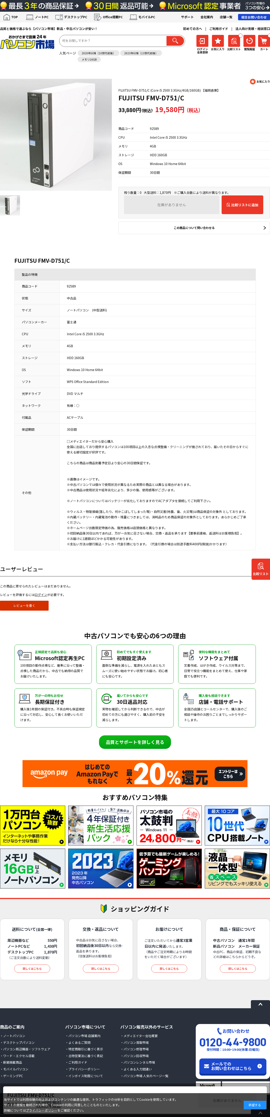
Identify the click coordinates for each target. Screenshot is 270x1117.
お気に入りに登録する (260, 81)
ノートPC (41, 17)
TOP (14, 17)
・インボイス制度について (84, 1076)
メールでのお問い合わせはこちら (231, 1066)
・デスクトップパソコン (17, 1042)
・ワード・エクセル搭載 (17, 1056)
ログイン (41, 594)
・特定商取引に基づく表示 (84, 1049)
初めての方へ (192, 28)
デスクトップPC (75, 17)
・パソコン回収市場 (134, 1056)
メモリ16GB (89, 59)
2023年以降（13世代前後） (141, 53)
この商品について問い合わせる (194, 228)
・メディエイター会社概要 (139, 1035)
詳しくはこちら (32, 968)
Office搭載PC (113, 17)
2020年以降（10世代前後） (98, 53)
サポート (187, 17)
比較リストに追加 (244, 204)
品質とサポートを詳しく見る (135, 742)
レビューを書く (24, 605)
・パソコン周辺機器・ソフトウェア (25, 1049)
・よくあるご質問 (77, 1042)
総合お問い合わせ (254, 17)
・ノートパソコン (12, 1035)
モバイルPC (146, 17)
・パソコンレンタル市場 (137, 1062)
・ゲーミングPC (11, 1076)
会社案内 (206, 17)
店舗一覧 (226, 17)
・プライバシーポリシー (82, 1069)
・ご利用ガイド (76, 1062)
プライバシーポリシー (41, 1110)
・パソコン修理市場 (134, 1049)
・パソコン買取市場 (134, 1042)
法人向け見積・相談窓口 (252, 28)
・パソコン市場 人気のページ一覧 (144, 1076)
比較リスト (261, 573)
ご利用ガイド (218, 28)
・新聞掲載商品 (11, 1062)
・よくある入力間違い (136, 1069)
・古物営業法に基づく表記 (84, 1056)
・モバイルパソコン (14, 1069)
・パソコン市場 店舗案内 (83, 1035)
